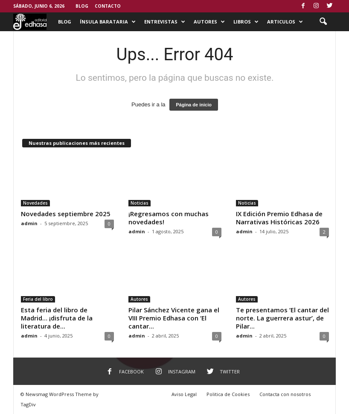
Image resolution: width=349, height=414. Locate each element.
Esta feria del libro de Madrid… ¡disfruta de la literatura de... (57, 317)
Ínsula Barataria (108, 21)
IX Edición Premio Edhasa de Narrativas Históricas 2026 (279, 217)
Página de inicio (194, 104)
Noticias (139, 203)
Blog (82, 6)
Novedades (35, 203)
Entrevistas (164, 21)
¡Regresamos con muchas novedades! (168, 217)
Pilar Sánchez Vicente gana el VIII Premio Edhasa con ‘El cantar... (173, 317)
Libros (246, 21)
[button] (323, 21)
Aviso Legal (184, 394)
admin (29, 223)
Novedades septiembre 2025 (66, 213)
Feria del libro (38, 299)
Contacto (108, 6)
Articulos (285, 21)
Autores (209, 21)
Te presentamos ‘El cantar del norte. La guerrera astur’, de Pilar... (282, 317)
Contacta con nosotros (285, 394)
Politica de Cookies (228, 394)
